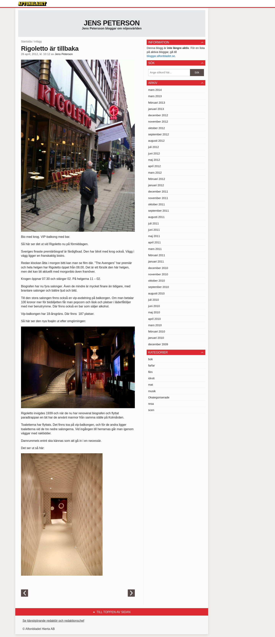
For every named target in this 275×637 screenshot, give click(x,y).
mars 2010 (155, 325)
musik (152, 391)
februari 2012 (156, 178)
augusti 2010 (156, 293)
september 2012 (158, 134)
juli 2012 (153, 147)
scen (151, 410)
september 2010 (158, 286)
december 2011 (158, 191)
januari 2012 (156, 185)
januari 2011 (156, 261)
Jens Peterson (112, 23)
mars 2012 (155, 172)
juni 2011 (154, 229)
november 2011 (158, 198)
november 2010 (158, 274)
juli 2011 (153, 223)
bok (150, 359)
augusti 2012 (156, 140)
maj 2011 (154, 236)
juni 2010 (154, 306)
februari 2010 (156, 331)
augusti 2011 (156, 217)
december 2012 (158, 115)
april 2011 (154, 242)
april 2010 (154, 318)
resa (151, 403)
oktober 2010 (156, 280)
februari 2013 (156, 102)
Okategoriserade (158, 397)
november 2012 (158, 121)
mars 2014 (155, 89)
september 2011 (158, 210)
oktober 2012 (156, 128)
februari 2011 (156, 255)
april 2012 (154, 166)
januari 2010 (156, 337)
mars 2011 (155, 248)
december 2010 (158, 268)
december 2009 (158, 344)
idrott (151, 378)
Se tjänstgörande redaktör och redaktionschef (53, 620)
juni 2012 (154, 153)
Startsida (26, 41)
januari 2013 (156, 108)
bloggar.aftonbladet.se (161, 56)
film (150, 372)
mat (150, 384)
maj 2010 (154, 312)
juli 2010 (153, 299)
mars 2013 (155, 96)
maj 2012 (154, 159)
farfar (151, 365)
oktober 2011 (156, 204)
